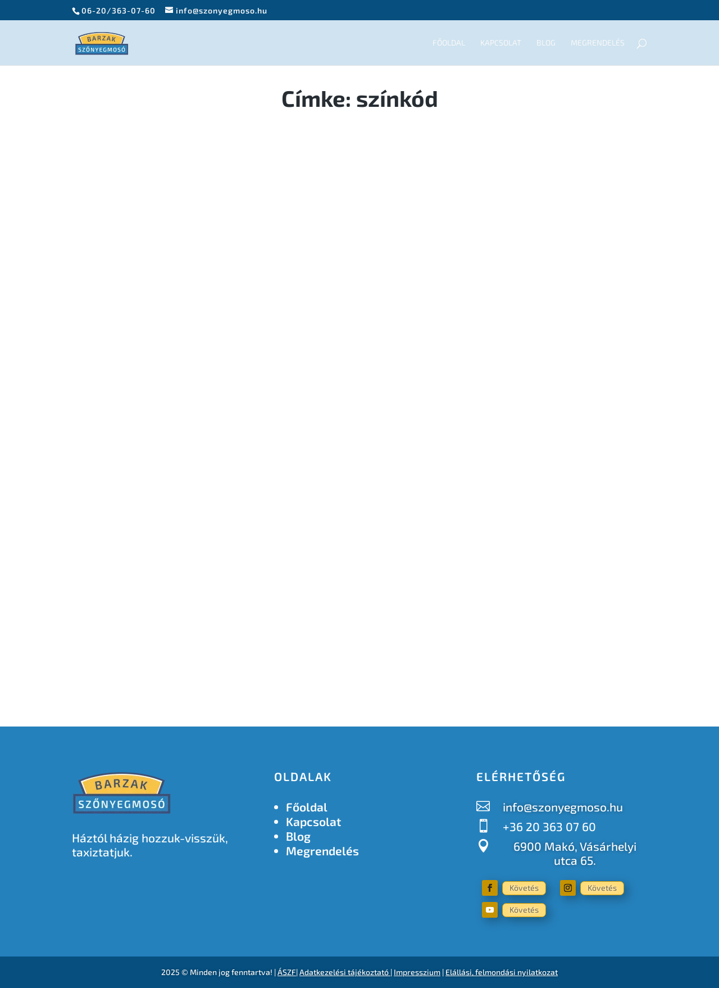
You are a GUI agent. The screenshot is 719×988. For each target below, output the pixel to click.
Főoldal (449, 43)
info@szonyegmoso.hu (563, 807)
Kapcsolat (500, 43)
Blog (546, 43)
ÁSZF (286, 972)
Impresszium (417, 972)
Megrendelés (598, 43)
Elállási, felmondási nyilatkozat (501, 972)
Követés (524, 887)
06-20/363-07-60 (118, 10)
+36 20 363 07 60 (549, 826)
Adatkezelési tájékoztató (344, 972)
